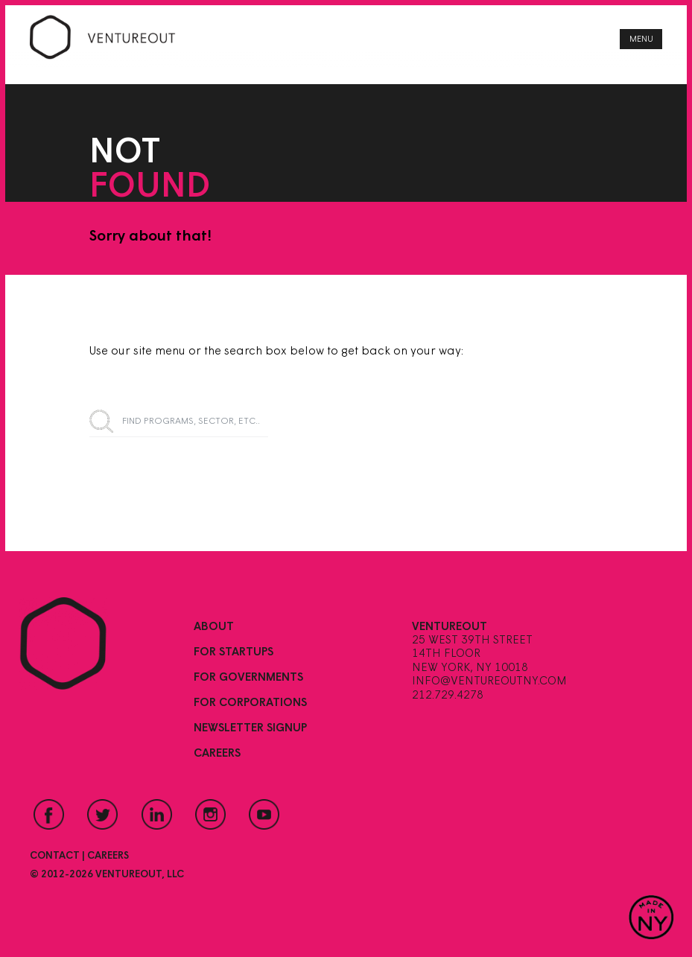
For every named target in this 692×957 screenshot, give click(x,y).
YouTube (264, 814)
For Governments (248, 678)
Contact (55, 856)
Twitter (102, 814)
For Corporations (250, 703)
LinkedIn (156, 814)
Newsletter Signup (250, 728)
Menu (641, 39)
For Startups (233, 652)
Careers (217, 754)
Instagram (210, 814)
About (214, 627)
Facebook (49, 814)
